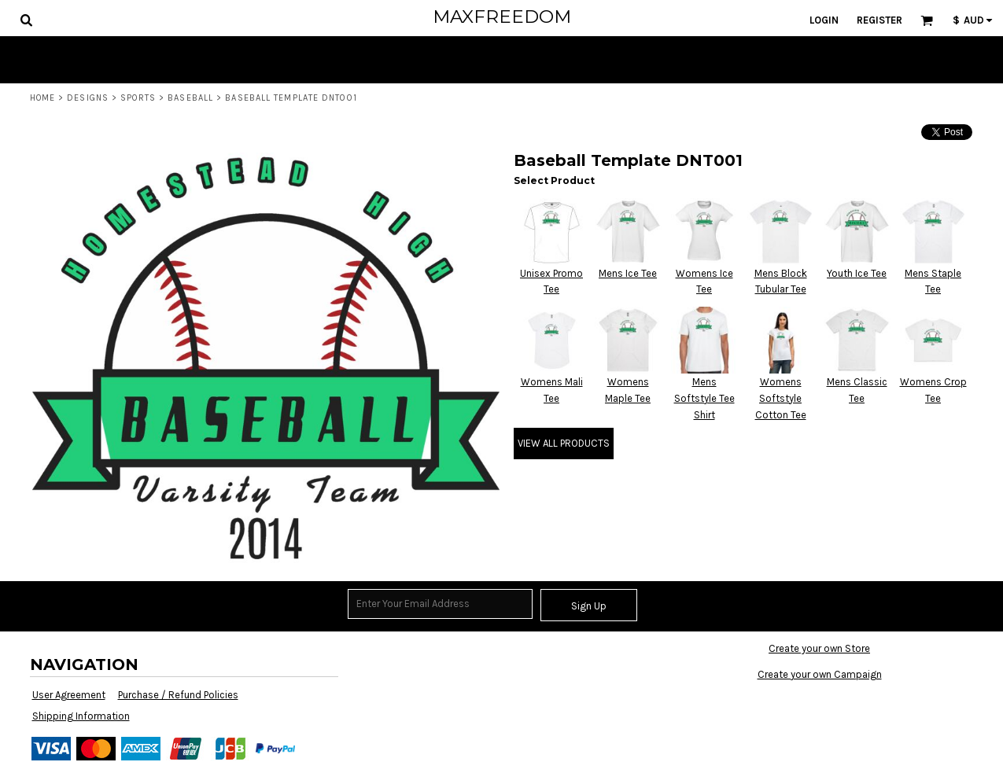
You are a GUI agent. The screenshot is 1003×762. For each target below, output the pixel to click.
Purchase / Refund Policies (178, 695)
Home (42, 98)
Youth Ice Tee (857, 273)
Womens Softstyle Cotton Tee (780, 398)
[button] (26, 19)
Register (879, 20)
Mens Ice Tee (628, 273)
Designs (88, 98)
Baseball (190, 98)
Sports (138, 98)
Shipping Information (81, 716)
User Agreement (68, 695)
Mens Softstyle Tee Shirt (704, 398)
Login (824, 20)
